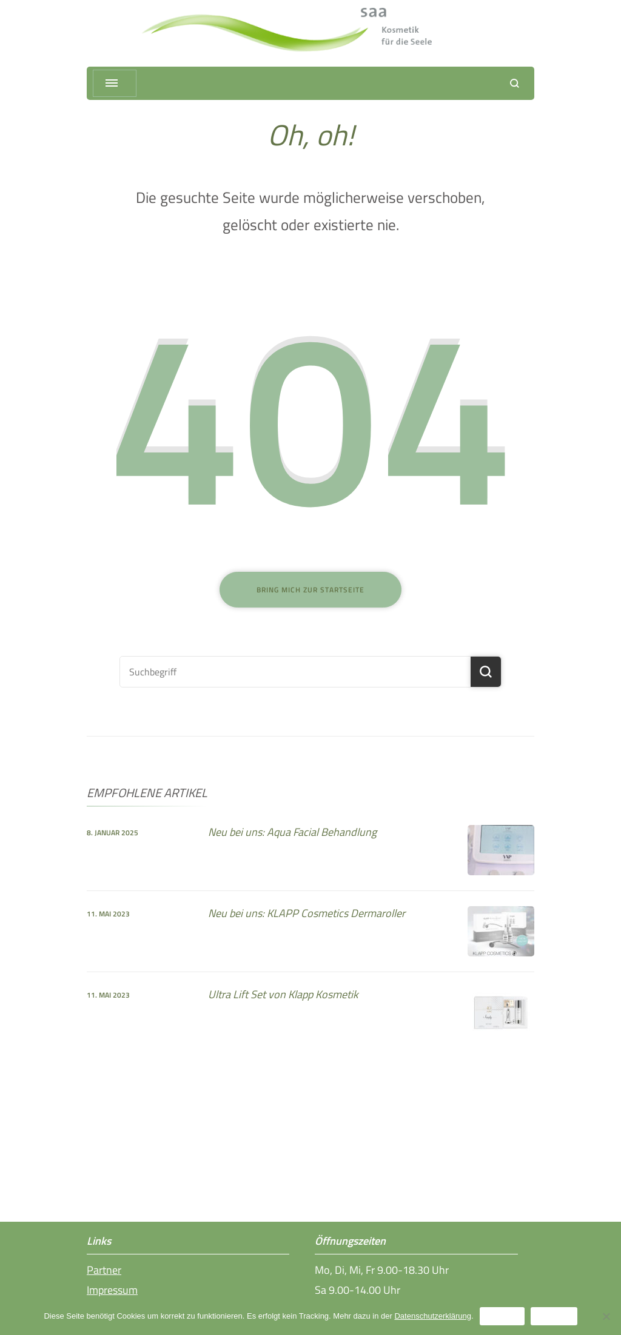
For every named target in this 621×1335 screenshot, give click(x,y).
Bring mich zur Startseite (310, 589)
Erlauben (502, 1315)
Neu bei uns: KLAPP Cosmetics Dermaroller (306, 913)
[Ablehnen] (606, 1316)
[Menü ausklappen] (114, 83)
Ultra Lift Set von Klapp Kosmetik (283, 994)
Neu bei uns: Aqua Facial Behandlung (292, 832)
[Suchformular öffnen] (514, 83)
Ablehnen (554, 1315)
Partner (104, 1270)
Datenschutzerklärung (432, 1315)
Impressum (112, 1290)
